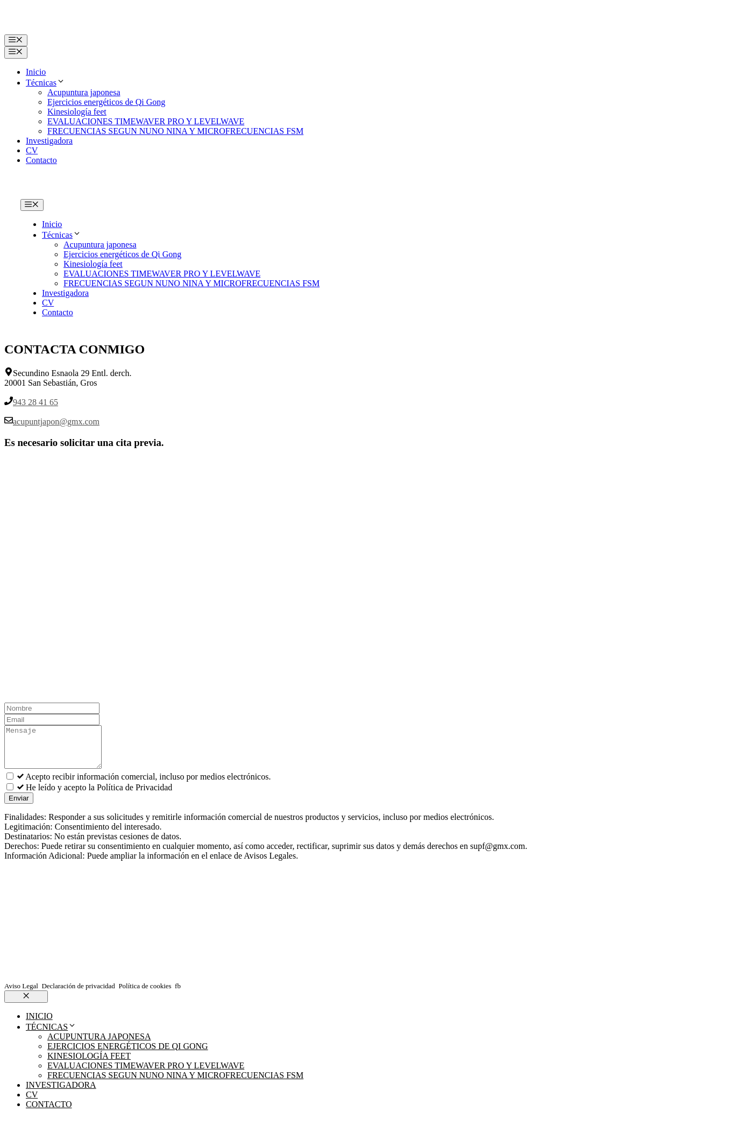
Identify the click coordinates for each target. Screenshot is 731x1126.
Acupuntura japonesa (83, 92)
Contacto (41, 160)
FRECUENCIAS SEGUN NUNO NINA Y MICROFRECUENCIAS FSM (175, 131)
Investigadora (49, 140)
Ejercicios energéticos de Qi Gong (106, 102)
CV (32, 150)
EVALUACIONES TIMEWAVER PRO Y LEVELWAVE (145, 121)
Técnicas (45, 82)
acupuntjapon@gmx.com (56, 421)
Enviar (19, 806)
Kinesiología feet (77, 111)
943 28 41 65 (35, 402)
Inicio (36, 71)
